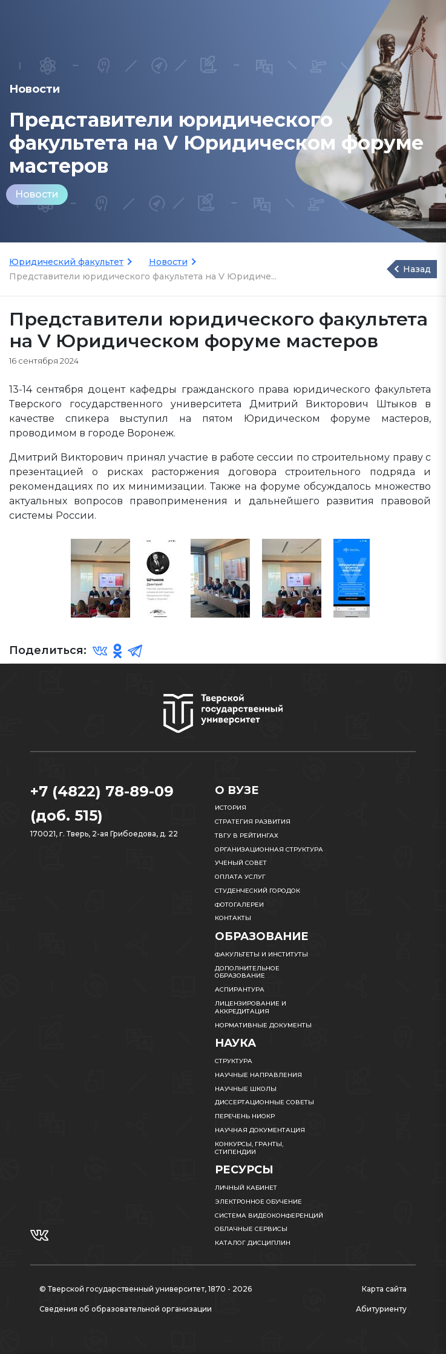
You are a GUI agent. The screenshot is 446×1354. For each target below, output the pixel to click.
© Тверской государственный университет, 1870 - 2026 (145, 1288)
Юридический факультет (66, 261)
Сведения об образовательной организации (125, 1308)
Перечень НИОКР (245, 1116)
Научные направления (258, 1075)
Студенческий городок (257, 891)
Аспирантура (239, 989)
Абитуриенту (381, 1308)
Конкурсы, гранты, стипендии (249, 1148)
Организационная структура (269, 849)
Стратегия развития (252, 821)
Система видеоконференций (269, 1215)
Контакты (233, 918)
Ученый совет (241, 863)
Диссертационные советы (264, 1102)
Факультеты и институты (261, 954)
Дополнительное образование (247, 972)
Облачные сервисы (251, 1229)
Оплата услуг (240, 877)
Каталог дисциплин (252, 1243)
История (230, 808)
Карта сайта (384, 1288)
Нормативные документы (263, 1025)
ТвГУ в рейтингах (246, 835)
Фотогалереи (239, 905)
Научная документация (260, 1130)
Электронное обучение (258, 1202)
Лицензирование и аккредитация (250, 1007)
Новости (37, 194)
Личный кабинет (246, 1188)
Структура (233, 1061)
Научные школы (246, 1089)
